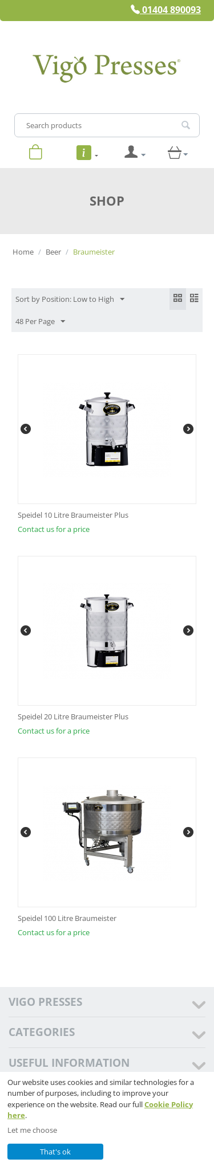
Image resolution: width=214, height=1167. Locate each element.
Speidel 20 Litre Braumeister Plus (73, 716)
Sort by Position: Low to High (69, 299)
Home (23, 252)
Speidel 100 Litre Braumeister (67, 918)
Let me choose (32, 1130)
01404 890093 (166, 9)
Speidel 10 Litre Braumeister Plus (73, 515)
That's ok (55, 1151)
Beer (53, 252)
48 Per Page (40, 321)
